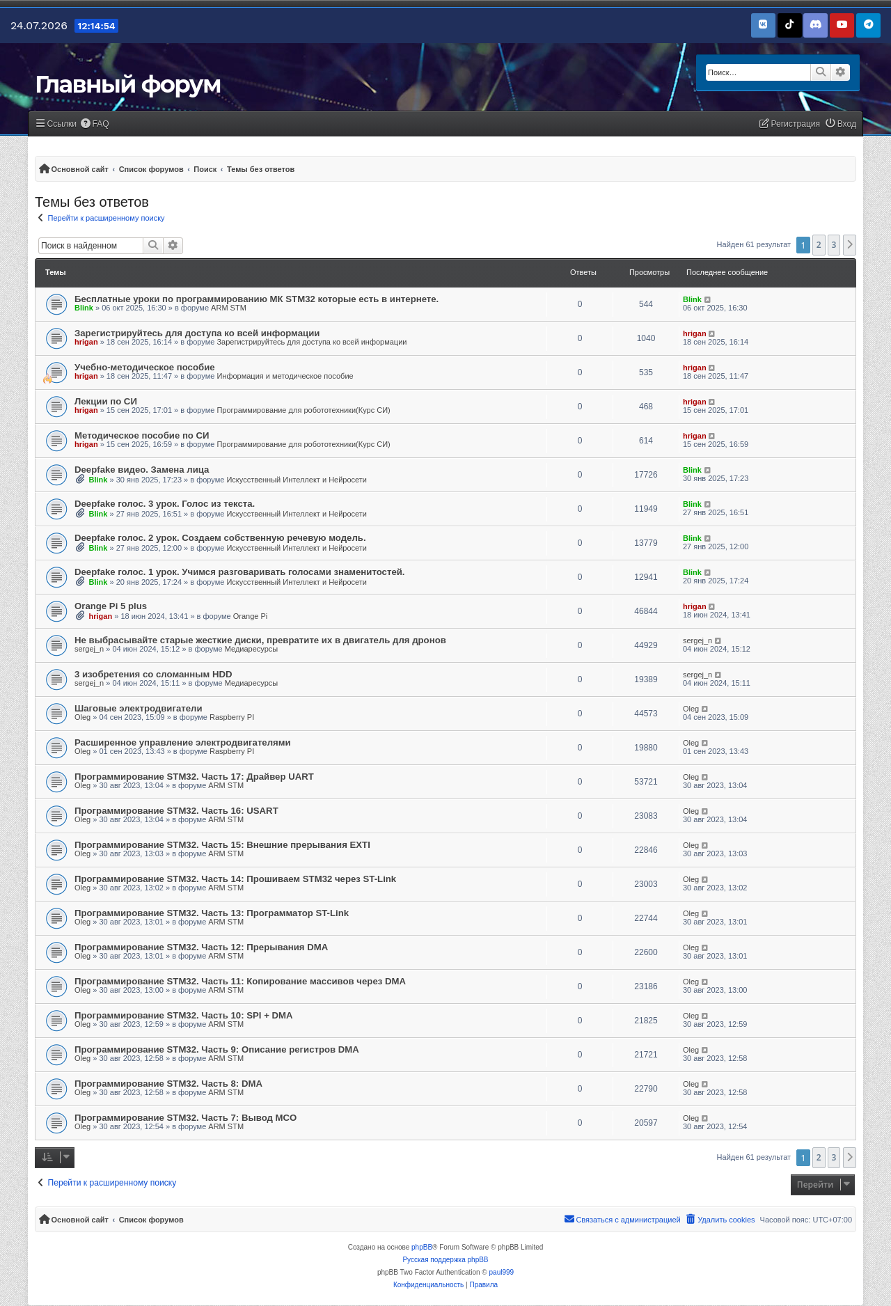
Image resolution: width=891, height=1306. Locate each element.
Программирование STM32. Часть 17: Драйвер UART (194, 776)
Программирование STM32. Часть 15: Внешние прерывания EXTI (222, 845)
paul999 (501, 1272)
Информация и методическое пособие (284, 376)
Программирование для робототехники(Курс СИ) (303, 410)
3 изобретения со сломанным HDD (153, 674)
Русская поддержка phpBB (445, 1260)
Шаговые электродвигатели (138, 708)
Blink (83, 308)
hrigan (86, 342)
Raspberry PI (232, 717)
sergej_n (89, 649)
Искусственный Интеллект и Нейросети (296, 479)
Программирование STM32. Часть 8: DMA (168, 1083)
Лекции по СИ (105, 401)
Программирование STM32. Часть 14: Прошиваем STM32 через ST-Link (235, 879)
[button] (850, 245)
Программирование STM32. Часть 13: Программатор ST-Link (211, 913)
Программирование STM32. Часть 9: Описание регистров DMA (216, 1049)
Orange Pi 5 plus (110, 606)
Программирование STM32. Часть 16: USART (176, 810)
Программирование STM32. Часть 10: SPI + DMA (183, 1015)
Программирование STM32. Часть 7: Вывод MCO (185, 1117)
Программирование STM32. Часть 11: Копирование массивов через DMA (240, 981)
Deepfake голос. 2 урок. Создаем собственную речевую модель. (220, 538)
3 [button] (834, 245)
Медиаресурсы (251, 649)
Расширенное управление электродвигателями (182, 742)
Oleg (82, 717)
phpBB (421, 1247)
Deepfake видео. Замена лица (141, 469)
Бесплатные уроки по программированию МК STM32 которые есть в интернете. (256, 299)
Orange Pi (250, 616)
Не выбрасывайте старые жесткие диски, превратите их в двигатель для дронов (260, 640)
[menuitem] (94, 124)
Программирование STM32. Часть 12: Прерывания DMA (201, 947)
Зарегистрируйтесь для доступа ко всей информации (197, 333)
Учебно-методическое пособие (144, 367)
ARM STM (228, 308)
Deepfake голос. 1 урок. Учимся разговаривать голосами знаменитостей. (239, 572)
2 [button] (819, 245)
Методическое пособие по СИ (142, 435)
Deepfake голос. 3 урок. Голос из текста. (164, 503)
